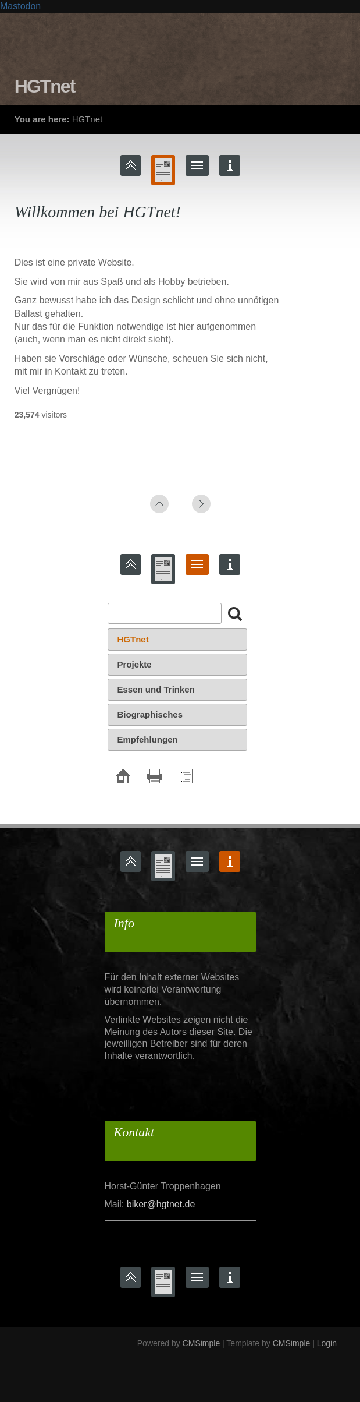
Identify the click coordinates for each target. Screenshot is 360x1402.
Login (327, 1343)
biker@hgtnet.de (161, 1204)
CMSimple (201, 1343)
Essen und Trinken (156, 689)
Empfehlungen (147, 739)
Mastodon (20, 6)
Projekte (134, 664)
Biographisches (150, 714)
